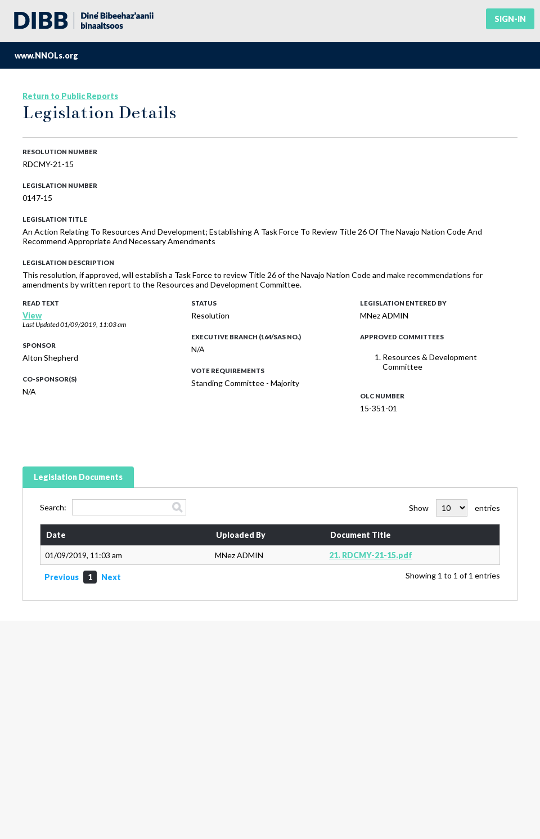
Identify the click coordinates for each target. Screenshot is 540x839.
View (32, 315)
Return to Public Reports (70, 96)
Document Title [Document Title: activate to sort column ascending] (360, 535)
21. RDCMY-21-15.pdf (370, 555)
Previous (61, 577)
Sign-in (510, 19)
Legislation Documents (78, 477)
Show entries (454, 508)
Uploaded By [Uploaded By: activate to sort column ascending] (241, 535)
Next (111, 577)
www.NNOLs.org (46, 55)
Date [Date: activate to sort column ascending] (56, 535)
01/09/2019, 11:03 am (93, 324)
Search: (113, 507)
